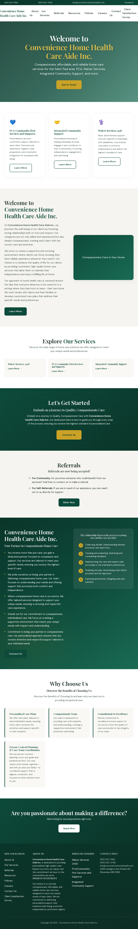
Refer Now (69, 502)
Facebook (129, 2)
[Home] (15, 13)
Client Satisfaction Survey (129, 13)
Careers (102, 13)
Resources (74, 13)
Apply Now (69, 828)
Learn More (20, 167)
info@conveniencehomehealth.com (88, 2)
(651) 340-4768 (45, 2)
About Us (34, 13)
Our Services (45, 13)
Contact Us (115, 13)
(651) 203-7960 (11, 2)
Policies (89, 13)
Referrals (59, 13)
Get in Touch (69, 84)
